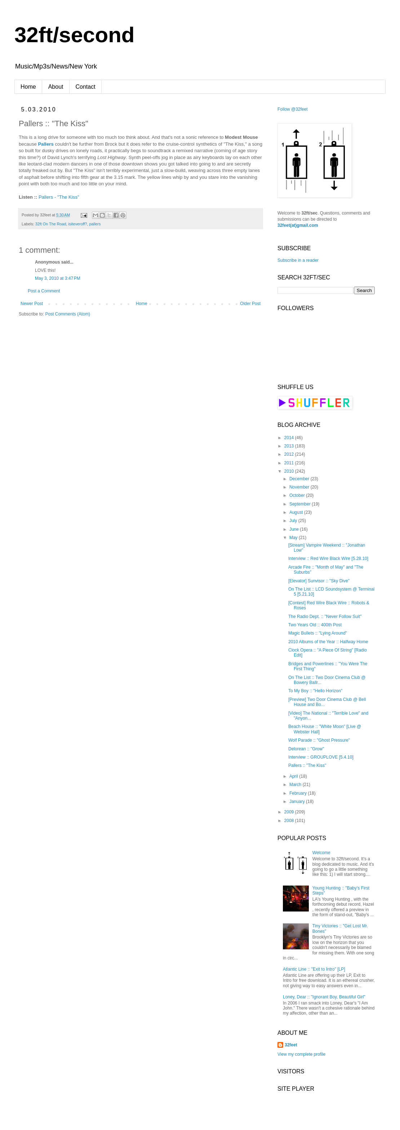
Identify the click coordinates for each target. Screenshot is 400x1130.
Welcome (321, 852)
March (296, 784)
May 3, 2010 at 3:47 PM (57, 278)
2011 (289, 462)
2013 (289, 446)
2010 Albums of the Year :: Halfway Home (328, 641)
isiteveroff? (77, 224)
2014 (289, 437)
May (294, 537)
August (296, 512)
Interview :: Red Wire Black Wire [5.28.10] (328, 558)
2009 (289, 812)
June (294, 529)
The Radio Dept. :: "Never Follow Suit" (324, 616)
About (55, 87)
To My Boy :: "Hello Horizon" (315, 690)
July (293, 520)
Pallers (46, 144)
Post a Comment (44, 290)
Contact (85, 87)
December (300, 478)
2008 (289, 820)
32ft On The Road (50, 224)
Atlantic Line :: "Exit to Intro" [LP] (314, 969)
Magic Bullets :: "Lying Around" (317, 633)
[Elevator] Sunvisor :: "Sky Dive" (319, 580)
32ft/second (74, 35)
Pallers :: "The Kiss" (307, 765)
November (300, 487)
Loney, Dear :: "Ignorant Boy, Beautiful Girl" (324, 996)
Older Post (250, 303)
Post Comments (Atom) (67, 314)
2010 (289, 471)
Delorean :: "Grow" (306, 748)
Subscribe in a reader (298, 260)
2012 (289, 454)
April (294, 776)
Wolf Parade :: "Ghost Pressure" (319, 740)
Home (28, 87)
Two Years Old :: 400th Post (315, 624)
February (298, 793)
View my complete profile (301, 1054)
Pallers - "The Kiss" (59, 197)
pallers (95, 224)
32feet (291, 1044)
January (297, 801)
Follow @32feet (292, 109)
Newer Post (32, 303)
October (297, 495)
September (300, 504)
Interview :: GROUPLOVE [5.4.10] (321, 757)
